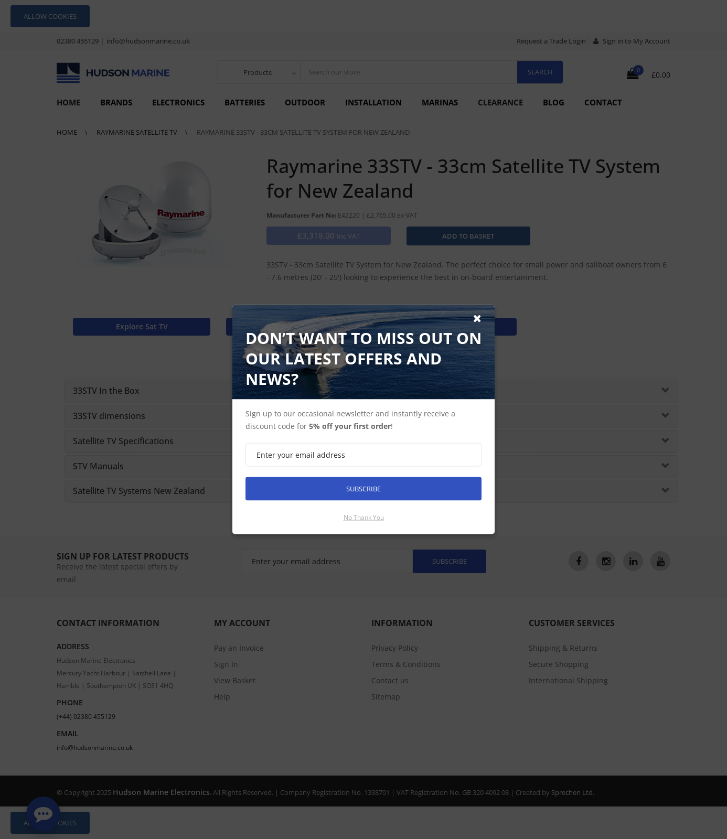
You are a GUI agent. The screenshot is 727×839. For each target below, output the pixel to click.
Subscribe (363, 488)
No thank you (364, 517)
